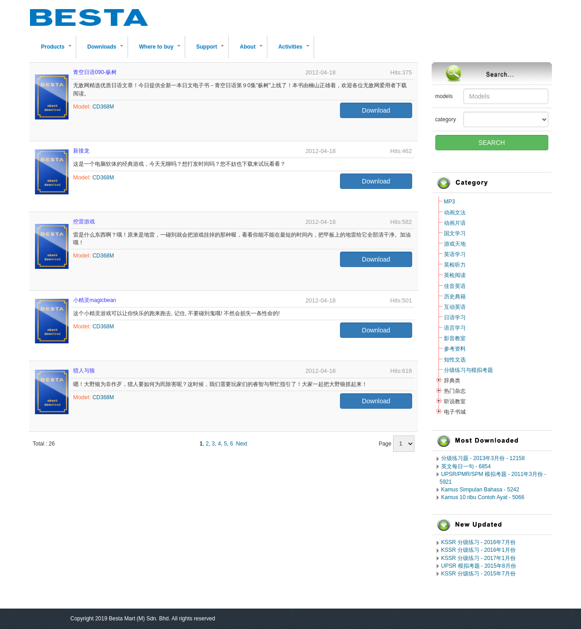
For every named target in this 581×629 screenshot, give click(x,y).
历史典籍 (455, 296)
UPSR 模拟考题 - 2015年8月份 (478, 566)
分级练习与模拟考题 (468, 370)
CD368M (103, 107)
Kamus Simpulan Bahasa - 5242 (480, 489)
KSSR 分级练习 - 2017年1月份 (478, 558)
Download (376, 110)
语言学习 (455, 328)
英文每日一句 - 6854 (466, 466)
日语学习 (455, 317)
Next (241, 444)
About (253, 51)
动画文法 (455, 212)
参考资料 (455, 349)
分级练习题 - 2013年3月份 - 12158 (483, 458)
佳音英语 (455, 286)
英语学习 (455, 254)
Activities (295, 51)
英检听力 (455, 265)
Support (212, 51)
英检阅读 (455, 275)
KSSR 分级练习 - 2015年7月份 (478, 573)
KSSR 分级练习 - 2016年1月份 (478, 550)
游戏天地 (455, 244)
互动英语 (455, 307)
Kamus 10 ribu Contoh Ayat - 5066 (482, 497)
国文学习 (455, 233)
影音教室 (455, 338)
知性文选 (455, 360)
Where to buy (161, 51)
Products (58, 51)
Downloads (107, 51)
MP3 (449, 201)
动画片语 (455, 223)
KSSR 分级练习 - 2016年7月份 (478, 542)
